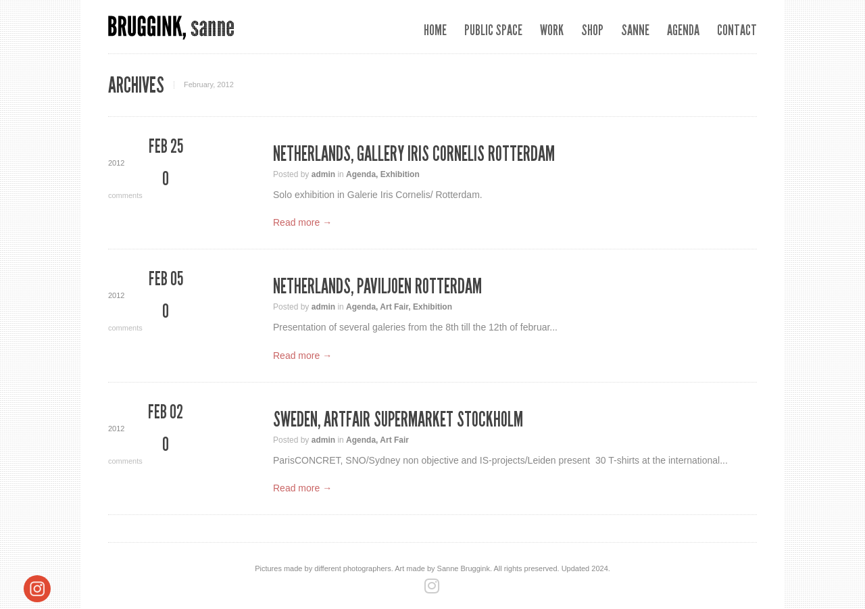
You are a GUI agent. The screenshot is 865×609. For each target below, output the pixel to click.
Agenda (683, 30)
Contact (737, 30)
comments (165, 184)
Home (435, 30)
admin (323, 174)
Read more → (302, 222)
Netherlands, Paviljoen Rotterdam (377, 286)
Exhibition (400, 174)
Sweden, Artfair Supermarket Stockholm (398, 420)
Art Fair (394, 307)
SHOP (592, 30)
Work (552, 30)
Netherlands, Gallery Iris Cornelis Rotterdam (414, 154)
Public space (493, 30)
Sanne (635, 30)
